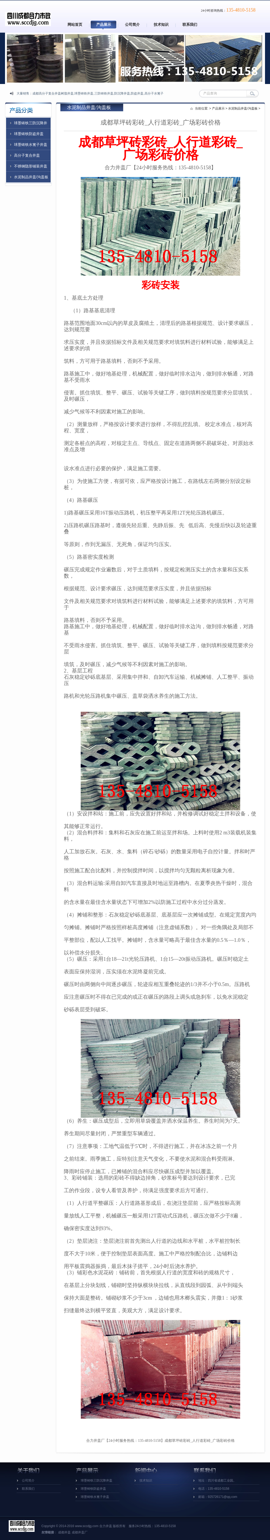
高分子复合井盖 (27, 155)
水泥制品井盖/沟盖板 (31, 177)
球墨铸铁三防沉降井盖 (96, 1480)
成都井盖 (64, 1532)
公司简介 (132, 24)
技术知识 (161, 24)
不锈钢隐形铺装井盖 (30, 166)
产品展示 (103, 24)
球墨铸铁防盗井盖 (29, 134)
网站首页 (75, 24)
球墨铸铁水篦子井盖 (30, 144)
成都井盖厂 (80, 1532)
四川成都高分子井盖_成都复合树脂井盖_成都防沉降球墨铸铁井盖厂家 (28, 15)
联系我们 (189, 24)
